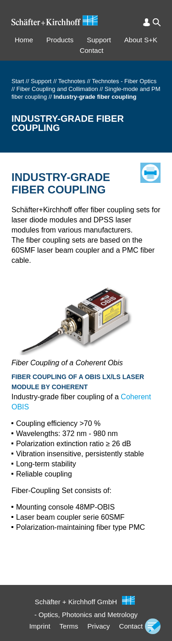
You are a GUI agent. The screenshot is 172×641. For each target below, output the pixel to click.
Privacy (98, 626)
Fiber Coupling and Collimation (57, 88)
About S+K (140, 40)
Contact (92, 50)
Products (59, 40)
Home (24, 40)
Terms (69, 626)
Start (17, 81)
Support (99, 40)
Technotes (71, 81)
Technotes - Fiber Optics (124, 81)
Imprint (39, 626)
